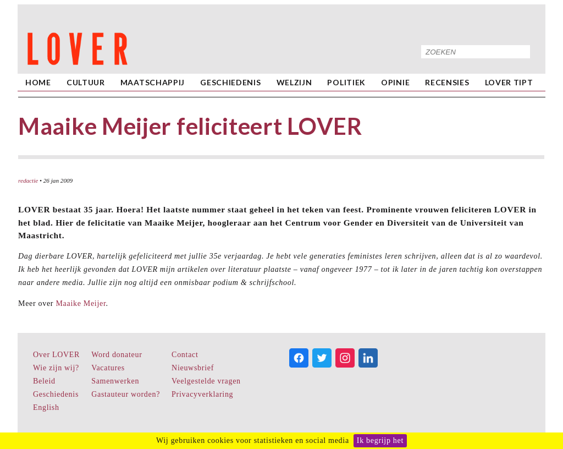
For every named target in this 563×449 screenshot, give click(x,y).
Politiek (346, 82)
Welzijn (294, 82)
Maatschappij (152, 82)
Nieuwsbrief (193, 368)
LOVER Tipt (509, 82)
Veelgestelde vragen (206, 381)
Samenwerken (115, 381)
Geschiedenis (230, 82)
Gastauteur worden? (125, 394)
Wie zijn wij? (56, 368)
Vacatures (108, 368)
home (38, 82)
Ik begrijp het (380, 440)
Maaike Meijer (81, 303)
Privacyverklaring (202, 394)
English (46, 407)
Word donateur (116, 355)
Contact (185, 355)
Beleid (44, 381)
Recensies (447, 82)
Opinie (395, 82)
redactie (28, 180)
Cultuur (86, 82)
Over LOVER (56, 355)
